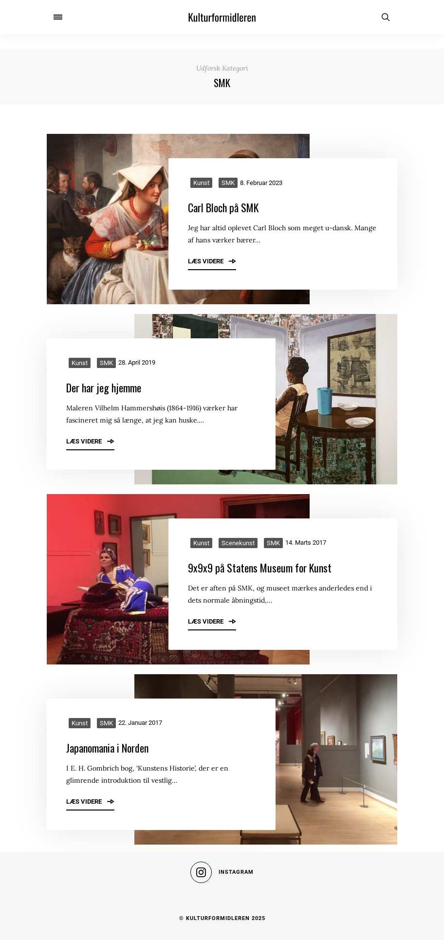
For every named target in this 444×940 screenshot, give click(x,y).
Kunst (201, 182)
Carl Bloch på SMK (223, 207)
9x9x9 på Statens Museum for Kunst (260, 567)
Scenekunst (238, 543)
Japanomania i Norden (107, 748)
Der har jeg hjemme (103, 387)
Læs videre (212, 261)
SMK (228, 182)
